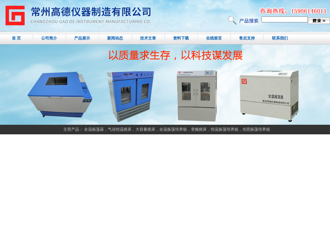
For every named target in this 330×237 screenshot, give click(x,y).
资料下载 (181, 38)
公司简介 (49, 38)
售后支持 (247, 38)
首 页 (16, 38)
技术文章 (148, 38)
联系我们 (280, 38)
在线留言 (214, 38)
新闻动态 (115, 38)
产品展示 (82, 38)
